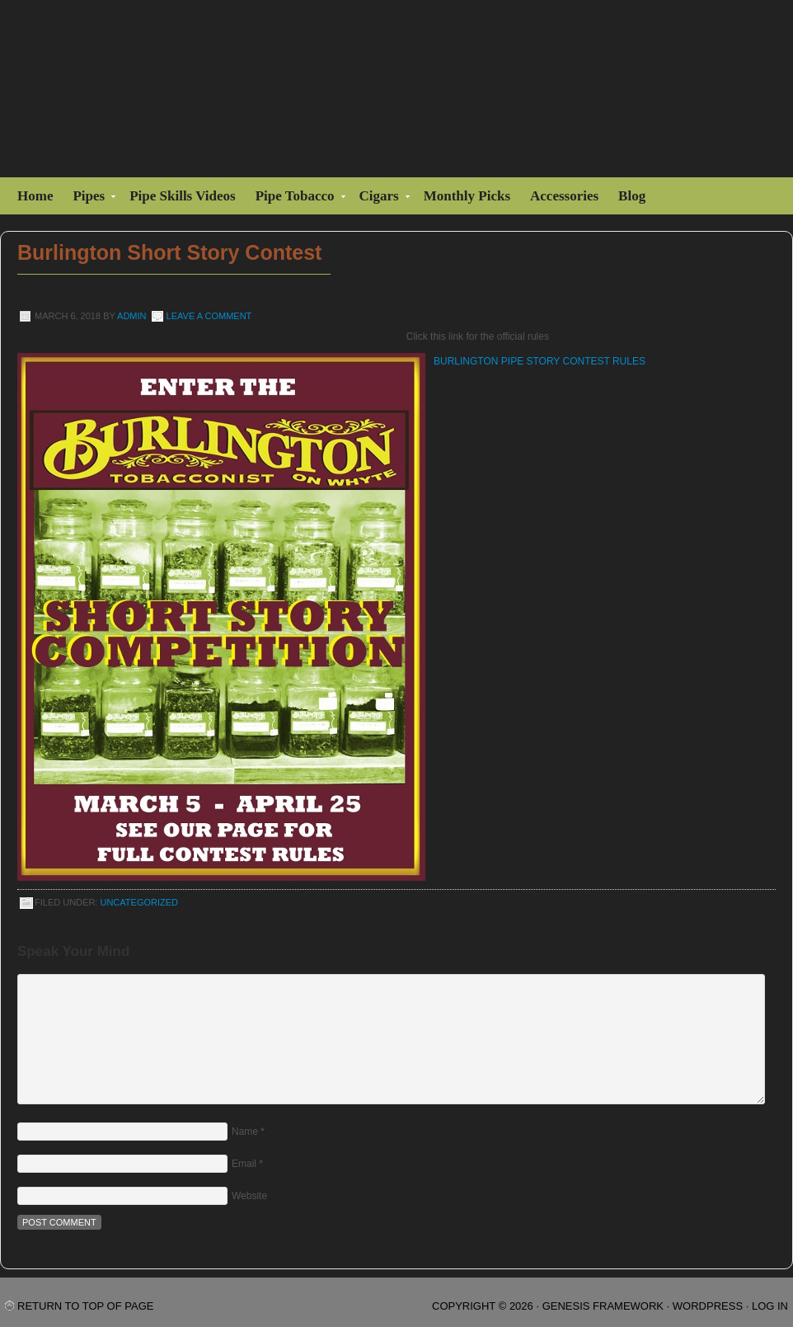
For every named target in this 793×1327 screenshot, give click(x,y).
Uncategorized (139, 902)
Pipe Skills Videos (182, 196)
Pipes (90, 198)
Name (245, 1131)
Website (249, 1196)
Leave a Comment (209, 316)
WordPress (708, 1306)
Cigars (381, 198)
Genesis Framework (603, 1306)
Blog (631, 196)
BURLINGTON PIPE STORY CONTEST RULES (539, 361)
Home (35, 196)
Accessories (564, 196)
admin (131, 316)
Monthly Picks (467, 196)
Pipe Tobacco (297, 198)
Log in (770, 1306)
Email (244, 1163)
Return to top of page (85, 1306)
